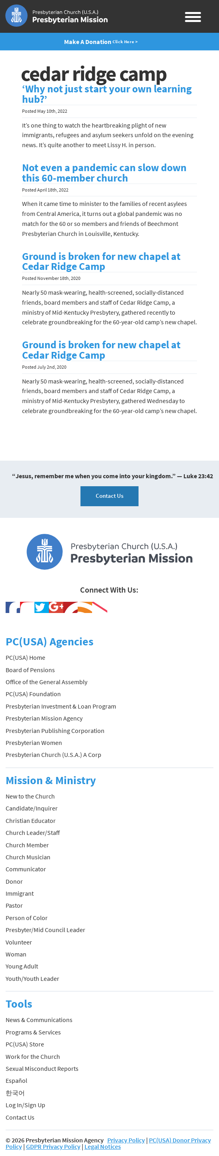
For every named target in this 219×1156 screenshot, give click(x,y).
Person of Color (27, 918)
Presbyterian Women (34, 743)
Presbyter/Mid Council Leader (45, 930)
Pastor (14, 905)
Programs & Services (33, 1032)
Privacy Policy (126, 1140)
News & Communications (39, 1020)
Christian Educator (31, 821)
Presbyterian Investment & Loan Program (61, 706)
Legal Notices (102, 1146)
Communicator (26, 869)
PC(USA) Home (25, 657)
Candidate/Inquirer (32, 808)
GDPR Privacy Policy (53, 1146)
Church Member (27, 845)
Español (16, 1080)
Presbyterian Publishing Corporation (55, 731)
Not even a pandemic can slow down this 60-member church (104, 172)
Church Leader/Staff (33, 833)
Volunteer (19, 942)
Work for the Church (33, 1056)
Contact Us (109, 495)
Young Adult (22, 966)
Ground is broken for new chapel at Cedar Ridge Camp (101, 261)
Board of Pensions (30, 670)
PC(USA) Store (25, 1044)
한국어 (15, 1093)
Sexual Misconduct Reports (42, 1068)
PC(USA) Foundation (33, 694)
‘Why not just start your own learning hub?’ (107, 94)
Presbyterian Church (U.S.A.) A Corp (53, 755)
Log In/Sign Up (25, 1105)
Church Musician (28, 857)
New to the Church (30, 796)
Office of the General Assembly (46, 682)
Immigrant (20, 893)
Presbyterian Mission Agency (44, 718)
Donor (14, 881)
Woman (16, 954)
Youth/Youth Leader (32, 978)
